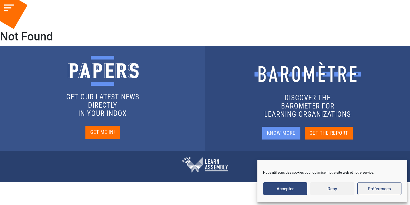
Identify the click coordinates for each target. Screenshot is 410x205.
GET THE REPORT (328, 133)
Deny (332, 188)
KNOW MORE (281, 133)
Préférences (379, 188)
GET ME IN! (102, 132)
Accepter (285, 188)
